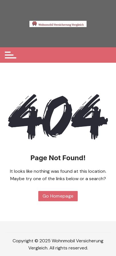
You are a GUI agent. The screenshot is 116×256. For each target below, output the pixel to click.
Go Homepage (58, 196)
